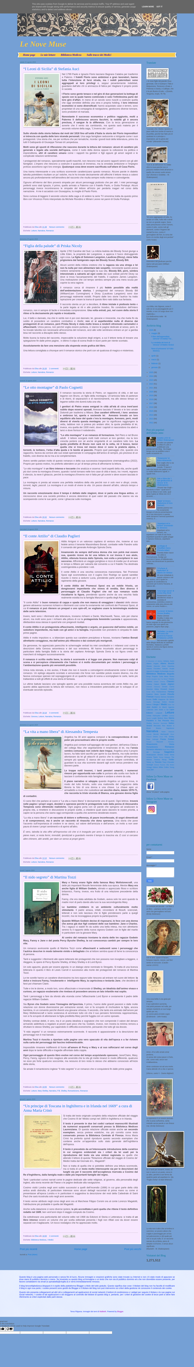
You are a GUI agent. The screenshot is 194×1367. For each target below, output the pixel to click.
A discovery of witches (154, 661)
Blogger (120, 1312)
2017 (151, 403)
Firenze (150, 696)
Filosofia (170, 694)
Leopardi (159, 713)
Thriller (171, 760)
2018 (151, 399)
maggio (154, 333)
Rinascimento (151, 744)
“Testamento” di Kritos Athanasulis (164, 459)
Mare (166, 718)
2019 (151, 396)
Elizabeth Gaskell (167, 689)
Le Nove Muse (43, 44)
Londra (164, 716)
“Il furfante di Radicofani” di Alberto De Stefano (164, 570)
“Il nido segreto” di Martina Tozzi (49, 877)
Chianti (156, 681)
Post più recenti (28, 1249)
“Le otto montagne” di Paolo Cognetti (53, 387)
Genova (34, 717)
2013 (151, 419)
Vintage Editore (152, 767)
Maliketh (102, 1312)
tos (153, 762)
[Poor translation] (9, 1329)
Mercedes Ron (159, 726)
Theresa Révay (160, 760)
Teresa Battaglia (164, 757)
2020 (151, 392)
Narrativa (41, 231)
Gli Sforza (170, 699)
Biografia (170, 674)
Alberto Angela (152, 663)
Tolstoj (148, 762)
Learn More (148, 6)
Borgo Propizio (152, 676)
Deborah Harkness (153, 686)
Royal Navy (166, 749)
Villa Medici (170, 765)
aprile (153, 356)
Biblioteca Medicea (71, 54)
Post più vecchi (132, 1249)
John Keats (158, 710)
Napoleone (170, 728)
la (164, 709)
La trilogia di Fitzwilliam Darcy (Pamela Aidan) (164, 548)
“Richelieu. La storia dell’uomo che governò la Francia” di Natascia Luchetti (165, 635)
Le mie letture (47, 54)
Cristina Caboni (152, 684)
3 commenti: (54, 713)
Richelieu (171, 742)
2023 (151, 380)
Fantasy (171, 692)
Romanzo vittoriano (154, 749)
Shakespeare (151, 755)
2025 (151, 372)
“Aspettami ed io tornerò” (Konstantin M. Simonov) (165, 526)
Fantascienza (161, 692)
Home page (29, 54)
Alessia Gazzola (153, 666)
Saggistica (169, 752)
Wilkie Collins (164, 767)
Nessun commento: (57, 227)
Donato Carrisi (168, 687)
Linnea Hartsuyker (153, 716)
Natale (163, 731)
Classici (170, 681)
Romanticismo (73, 1091)
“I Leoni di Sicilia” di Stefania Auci (51, 69)
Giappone (161, 699)
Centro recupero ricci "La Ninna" (157, 679)
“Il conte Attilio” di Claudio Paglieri (51, 536)
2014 (151, 415)
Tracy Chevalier (168, 762)
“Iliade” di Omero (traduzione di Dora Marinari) (164, 503)
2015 (151, 411)
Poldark (171, 739)
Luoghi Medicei (157, 718)
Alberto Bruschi (167, 663)
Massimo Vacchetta (160, 723)
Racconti (160, 742)
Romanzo (50, 231)
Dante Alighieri (167, 684)
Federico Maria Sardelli (156, 694)
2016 (151, 407)
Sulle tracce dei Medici (99, 54)
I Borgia (155, 705)
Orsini (161, 737)
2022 (151, 384)
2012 (151, 423)
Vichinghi (149, 765)
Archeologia (164, 671)
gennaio (154, 367)
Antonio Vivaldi (168, 669)
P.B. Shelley (62, 1091)
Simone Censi (162, 755)
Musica (158, 728)
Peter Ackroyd (152, 739)
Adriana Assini (168, 661)
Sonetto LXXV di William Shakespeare (165, 439)
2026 (151, 330)
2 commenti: (54, 369)
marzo (154, 360)
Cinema (162, 681)
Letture (34, 231)
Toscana (158, 762)
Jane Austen (152, 707)
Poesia (163, 739)
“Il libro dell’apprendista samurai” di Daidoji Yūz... (162, 338)
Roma (171, 744)
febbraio (154, 364)
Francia (157, 697)
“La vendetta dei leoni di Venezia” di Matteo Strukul (162, 344)
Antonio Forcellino (153, 669)
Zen (152, 770)
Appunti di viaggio (152, 671)
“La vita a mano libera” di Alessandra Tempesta (60, 731)
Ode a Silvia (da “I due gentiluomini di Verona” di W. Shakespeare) (164, 482)
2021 (151, 388)
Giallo (155, 699)
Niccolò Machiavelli (160, 734)
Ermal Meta (150, 692)
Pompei (148, 742)
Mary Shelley (43, 1091)
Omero (155, 737)
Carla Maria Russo (166, 676)
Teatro (155, 757)
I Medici (50, 1240)
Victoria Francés (159, 765)
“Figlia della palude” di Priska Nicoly (52, 246)
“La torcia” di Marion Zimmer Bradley (165, 612)
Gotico (164, 702)
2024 (151, 376)
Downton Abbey (152, 689)
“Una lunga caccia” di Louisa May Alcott (165, 592)
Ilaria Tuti (171, 704)
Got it (159, 6)
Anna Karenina (168, 666)
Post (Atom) (32, 1255)
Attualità (171, 671)
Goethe (148, 702)
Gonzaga (156, 702)
